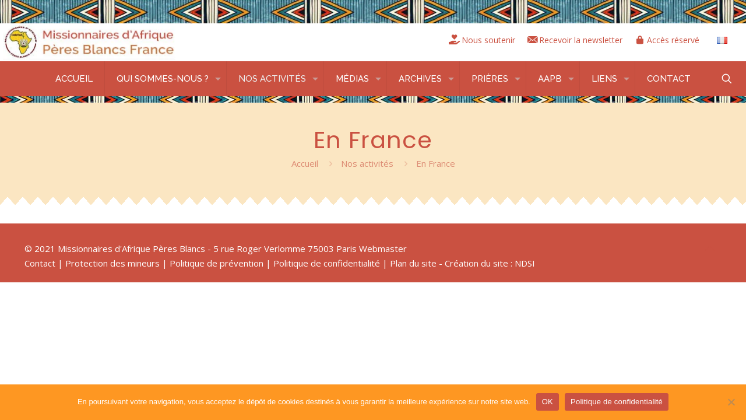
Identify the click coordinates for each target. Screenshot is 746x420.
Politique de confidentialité (326, 263)
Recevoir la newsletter (572, 40)
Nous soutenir (475, 40)
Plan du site (413, 263)
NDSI (525, 263)
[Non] (731, 402)
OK (547, 401)
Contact (39, 263)
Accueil (304, 163)
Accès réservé (671, 40)
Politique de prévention (216, 263)
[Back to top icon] (709, 248)
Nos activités (367, 163)
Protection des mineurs (112, 263)
